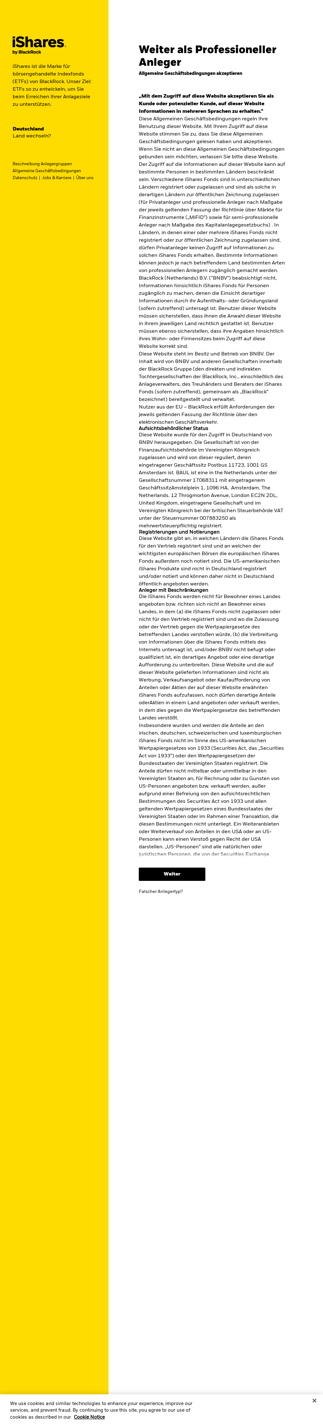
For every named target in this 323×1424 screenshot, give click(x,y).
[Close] (314, 1401)
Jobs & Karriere (56, 178)
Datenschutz (25, 178)
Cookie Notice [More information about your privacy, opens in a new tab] (89, 1417)
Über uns (85, 178)
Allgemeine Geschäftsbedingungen (47, 171)
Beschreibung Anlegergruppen (42, 164)
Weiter (172, 874)
